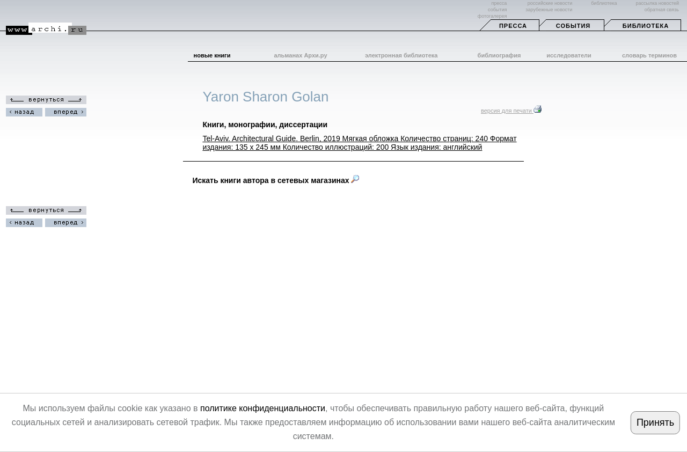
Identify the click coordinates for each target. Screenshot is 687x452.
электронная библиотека (401, 55)
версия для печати (511, 110)
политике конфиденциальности (262, 408)
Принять (655, 422)
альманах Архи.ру (300, 55)
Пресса (513, 26)
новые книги (212, 55)
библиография (499, 55)
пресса (499, 3)
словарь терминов (649, 55)
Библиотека (646, 26)
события (497, 9)
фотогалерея (492, 16)
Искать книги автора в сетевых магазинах (275, 180)
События (573, 26)
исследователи (568, 55)
